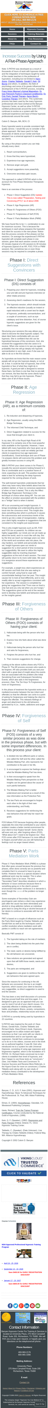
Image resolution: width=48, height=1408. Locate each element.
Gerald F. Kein (30, 81)
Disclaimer (31, 1388)
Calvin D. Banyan (25, 1395)
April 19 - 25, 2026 (11, 1263)
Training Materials (35, 34)
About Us (12, 39)
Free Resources (35, 39)
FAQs (12, 44)
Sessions (12, 34)
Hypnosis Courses (35, 29)
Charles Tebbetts (15, 81)
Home (12, 29)
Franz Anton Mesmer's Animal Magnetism (20, 91)
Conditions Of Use (27, 1391)
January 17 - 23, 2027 (12, 1281)
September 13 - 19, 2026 (13, 1269)
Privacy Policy (21, 1388)
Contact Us (35, 44)
